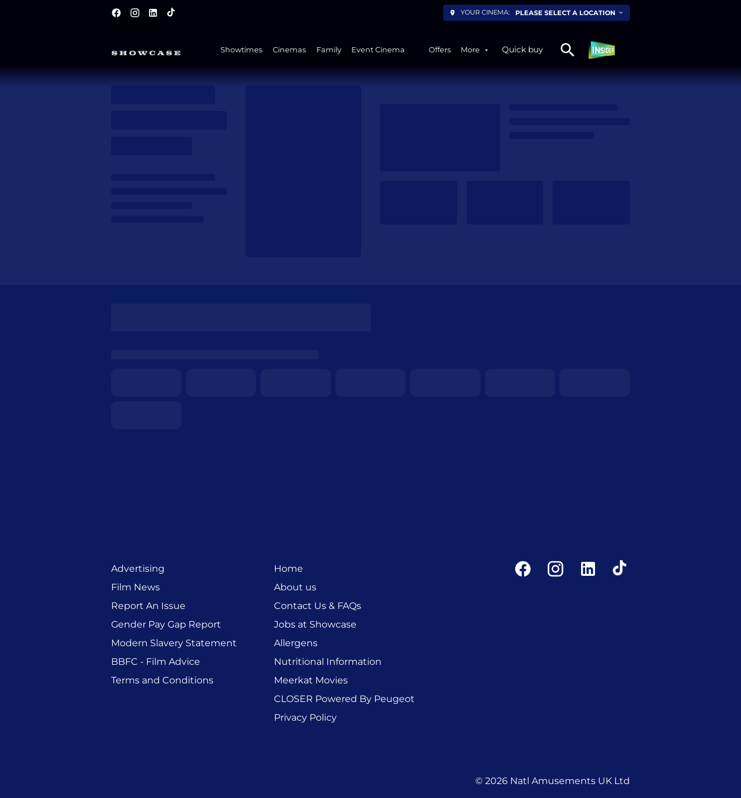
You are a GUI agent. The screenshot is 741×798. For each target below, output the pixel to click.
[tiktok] (171, 13)
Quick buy (522, 49)
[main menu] (355, 50)
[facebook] (116, 13)
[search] (567, 50)
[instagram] (135, 13)
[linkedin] (153, 13)
